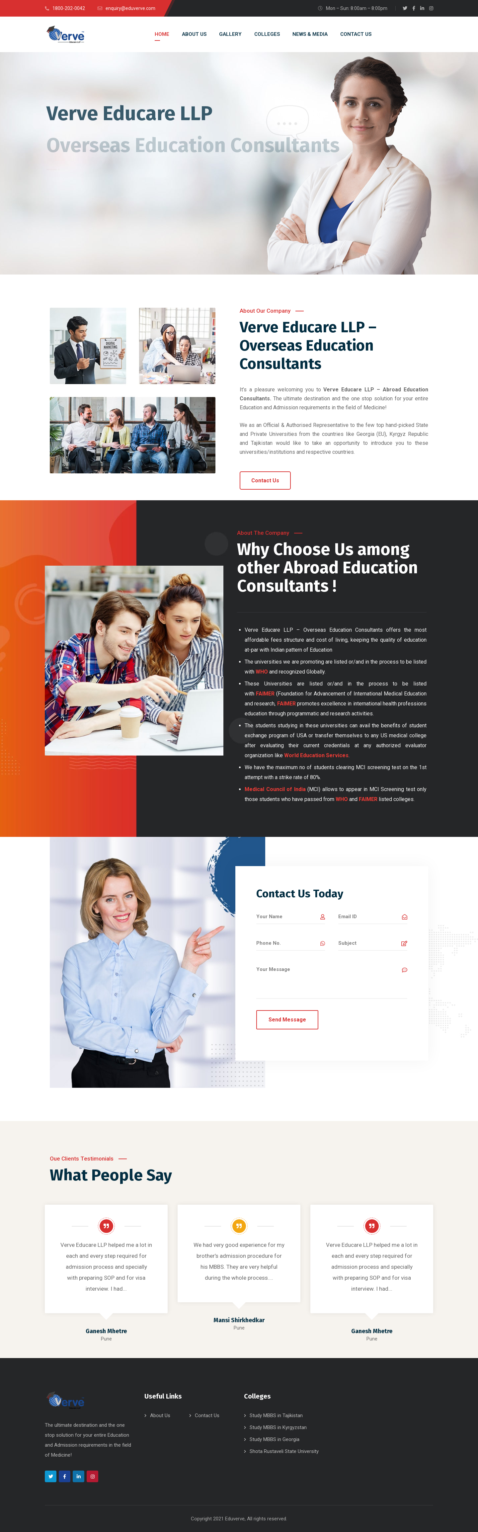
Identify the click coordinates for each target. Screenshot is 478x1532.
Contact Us (207, 1415)
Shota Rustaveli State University (284, 1451)
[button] (265, 480)
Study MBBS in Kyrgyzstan (278, 1427)
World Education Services (316, 755)
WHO (342, 799)
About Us (160, 1415)
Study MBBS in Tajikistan (276, 1415)
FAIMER (265, 693)
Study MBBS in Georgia (274, 1439)
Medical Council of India (275, 789)
